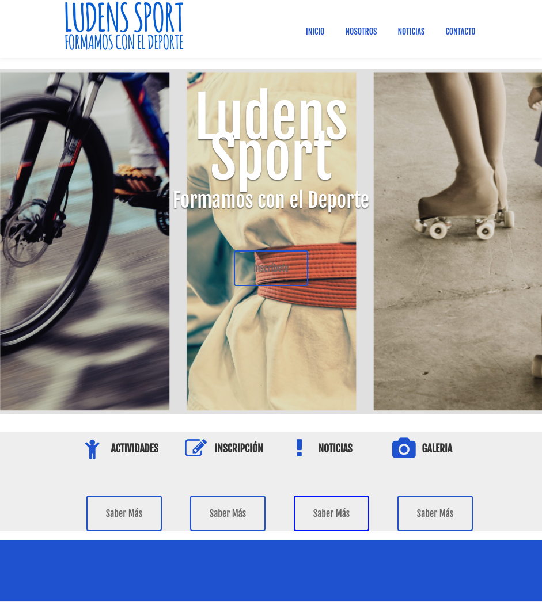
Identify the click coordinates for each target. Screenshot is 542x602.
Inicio (315, 31)
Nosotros (361, 31)
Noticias (410, 31)
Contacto (460, 31)
